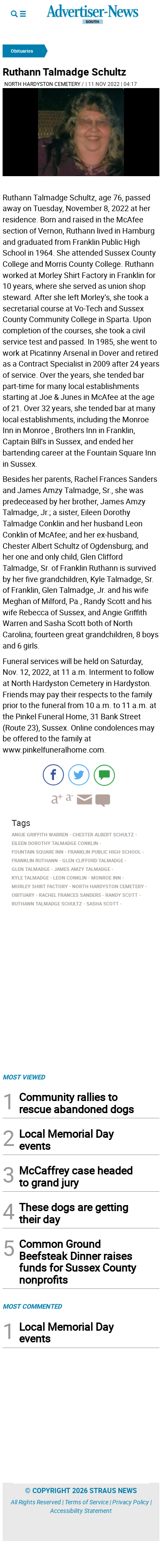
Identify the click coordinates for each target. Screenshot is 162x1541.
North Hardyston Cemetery (42, 83)
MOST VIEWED (24, 1077)
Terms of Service (86, 1502)
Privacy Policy (130, 1502)
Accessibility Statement (81, 1510)
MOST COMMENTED (32, 1306)
